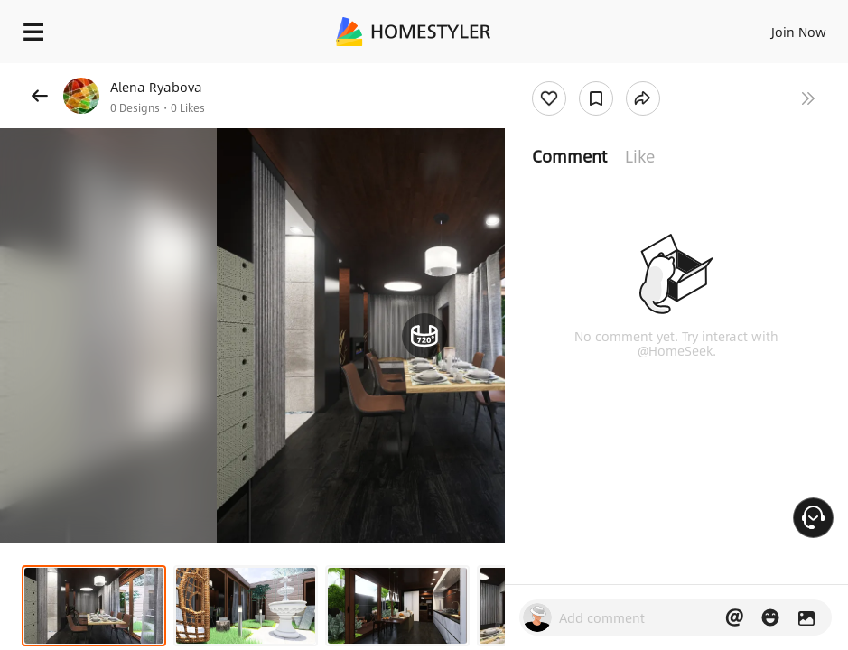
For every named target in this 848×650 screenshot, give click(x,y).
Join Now (798, 32)
